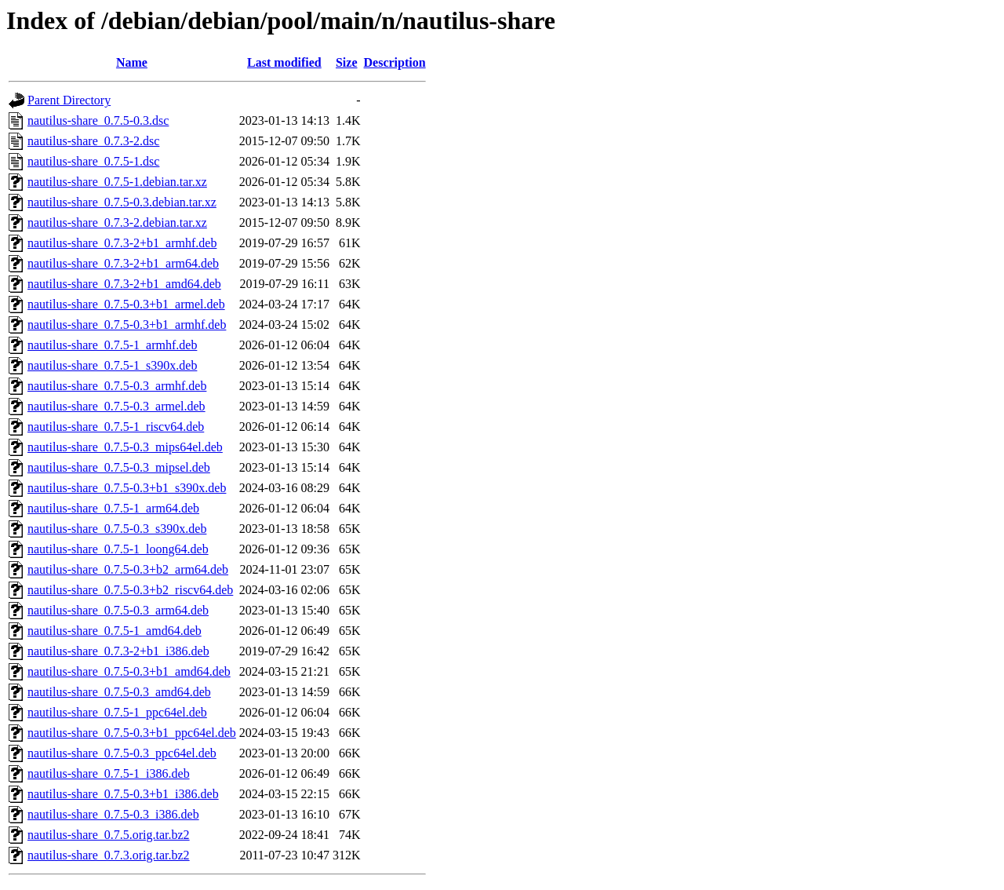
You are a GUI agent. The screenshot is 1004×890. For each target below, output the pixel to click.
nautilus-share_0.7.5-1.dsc (93, 161)
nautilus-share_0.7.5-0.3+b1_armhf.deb (126, 324)
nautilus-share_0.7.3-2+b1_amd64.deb (124, 283)
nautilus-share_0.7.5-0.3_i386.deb (113, 814)
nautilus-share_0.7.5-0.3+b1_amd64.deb (129, 671)
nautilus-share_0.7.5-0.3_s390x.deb (116, 528)
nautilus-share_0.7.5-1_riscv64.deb (115, 426)
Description (395, 62)
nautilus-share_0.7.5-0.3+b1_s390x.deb (126, 487)
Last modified (284, 62)
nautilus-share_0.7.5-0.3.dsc (98, 120)
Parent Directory (69, 100)
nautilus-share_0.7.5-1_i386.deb (108, 773)
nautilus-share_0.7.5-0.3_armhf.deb (116, 385)
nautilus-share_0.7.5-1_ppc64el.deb (117, 712)
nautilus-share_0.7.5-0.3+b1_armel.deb (126, 304)
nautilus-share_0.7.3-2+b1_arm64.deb (123, 263)
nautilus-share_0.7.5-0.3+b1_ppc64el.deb (131, 732)
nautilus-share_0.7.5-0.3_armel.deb (116, 406)
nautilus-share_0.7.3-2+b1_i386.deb (118, 651)
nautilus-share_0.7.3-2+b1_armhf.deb (121, 243)
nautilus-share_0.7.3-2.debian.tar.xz (117, 222)
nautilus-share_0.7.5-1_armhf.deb (112, 345)
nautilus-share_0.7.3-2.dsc (93, 141)
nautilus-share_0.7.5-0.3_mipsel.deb (118, 467)
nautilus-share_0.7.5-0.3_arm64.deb (118, 610)
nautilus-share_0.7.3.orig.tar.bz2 (108, 855)
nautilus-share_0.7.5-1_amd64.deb (114, 630)
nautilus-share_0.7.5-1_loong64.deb (118, 549)
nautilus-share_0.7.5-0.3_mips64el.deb (125, 447)
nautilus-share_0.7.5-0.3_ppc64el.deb (121, 753)
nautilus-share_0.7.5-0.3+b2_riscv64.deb (130, 589)
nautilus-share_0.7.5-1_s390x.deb (112, 365)
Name (131, 62)
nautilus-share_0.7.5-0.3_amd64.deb (119, 692)
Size (347, 62)
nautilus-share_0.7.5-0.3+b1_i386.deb (123, 794)
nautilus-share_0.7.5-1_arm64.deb (113, 508)
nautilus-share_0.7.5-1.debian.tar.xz (117, 181)
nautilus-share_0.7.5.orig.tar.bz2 (108, 834)
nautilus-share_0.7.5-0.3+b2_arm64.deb (127, 569)
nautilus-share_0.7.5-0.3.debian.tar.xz (121, 202)
